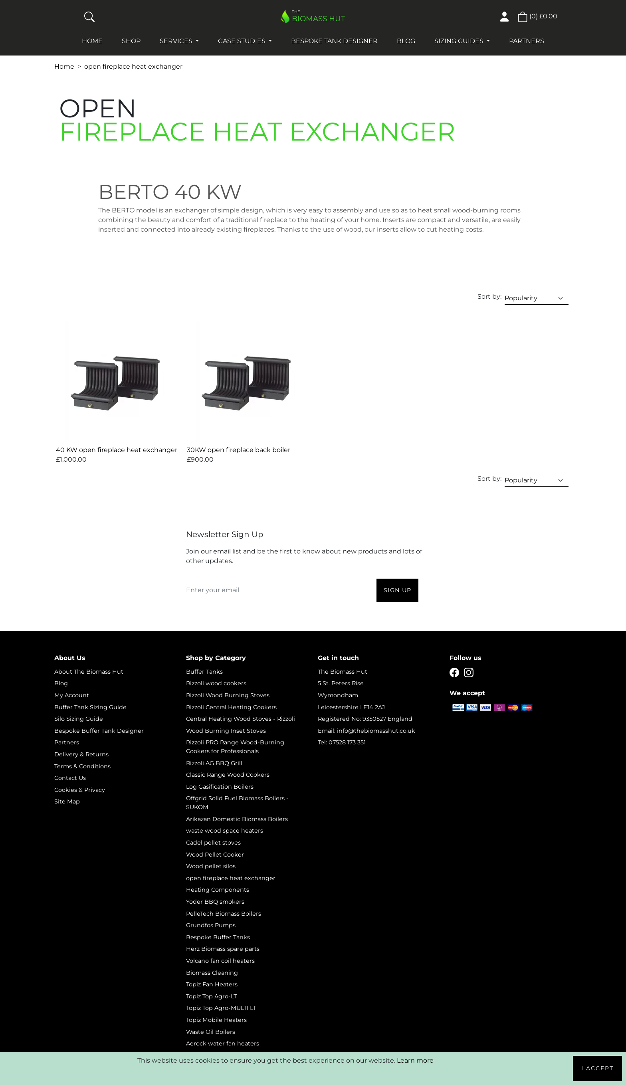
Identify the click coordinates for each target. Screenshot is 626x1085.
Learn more (415, 1060)
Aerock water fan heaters (222, 1043)
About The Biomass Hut (88, 671)
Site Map (67, 801)
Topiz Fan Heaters (212, 984)
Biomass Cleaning (212, 972)
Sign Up (397, 590)
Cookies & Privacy (79, 789)
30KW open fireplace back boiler (238, 450)
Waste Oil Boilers (210, 1031)
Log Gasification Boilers (220, 786)
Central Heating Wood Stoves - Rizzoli (240, 718)
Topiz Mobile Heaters (216, 1020)
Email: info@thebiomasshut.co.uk (366, 730)
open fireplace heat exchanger (133, 66)
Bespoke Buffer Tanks (218, 937)
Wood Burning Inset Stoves (226, 730)
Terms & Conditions (82, 766)
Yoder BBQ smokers (215, 901)
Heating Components (217, 889)
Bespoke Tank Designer (334, 41)
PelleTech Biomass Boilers (223, 913)
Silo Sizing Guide (78, 718)
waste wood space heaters (224, 830)
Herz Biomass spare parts (223, 948)
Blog (406, 41)
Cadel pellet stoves (213, 842)
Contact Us (70, 778)
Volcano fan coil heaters (220, 960)
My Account (71, 695)
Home (92, 41)
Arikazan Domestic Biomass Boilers (237, 819)
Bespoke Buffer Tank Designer (99, 730)
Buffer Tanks (204, 671)
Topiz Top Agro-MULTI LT (221, 1008)
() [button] (537, 16)
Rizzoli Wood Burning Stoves (227, 695)
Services (177, 41)
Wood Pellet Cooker (215, 854)
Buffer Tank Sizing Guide (90, 707)
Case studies (242, 41)
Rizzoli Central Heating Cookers (231, 707)
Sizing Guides (459, 41)
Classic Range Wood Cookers (227, 774)
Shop (131, 41)
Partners (526, 41)
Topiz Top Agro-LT (211, 996)
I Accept (597, 1068)
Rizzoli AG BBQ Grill (214, 763)
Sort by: (489, 296)
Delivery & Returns (81, 754)
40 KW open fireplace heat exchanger (116, 450)
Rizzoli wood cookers (216, 683)
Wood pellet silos (211, 866)
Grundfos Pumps (211, 925)
